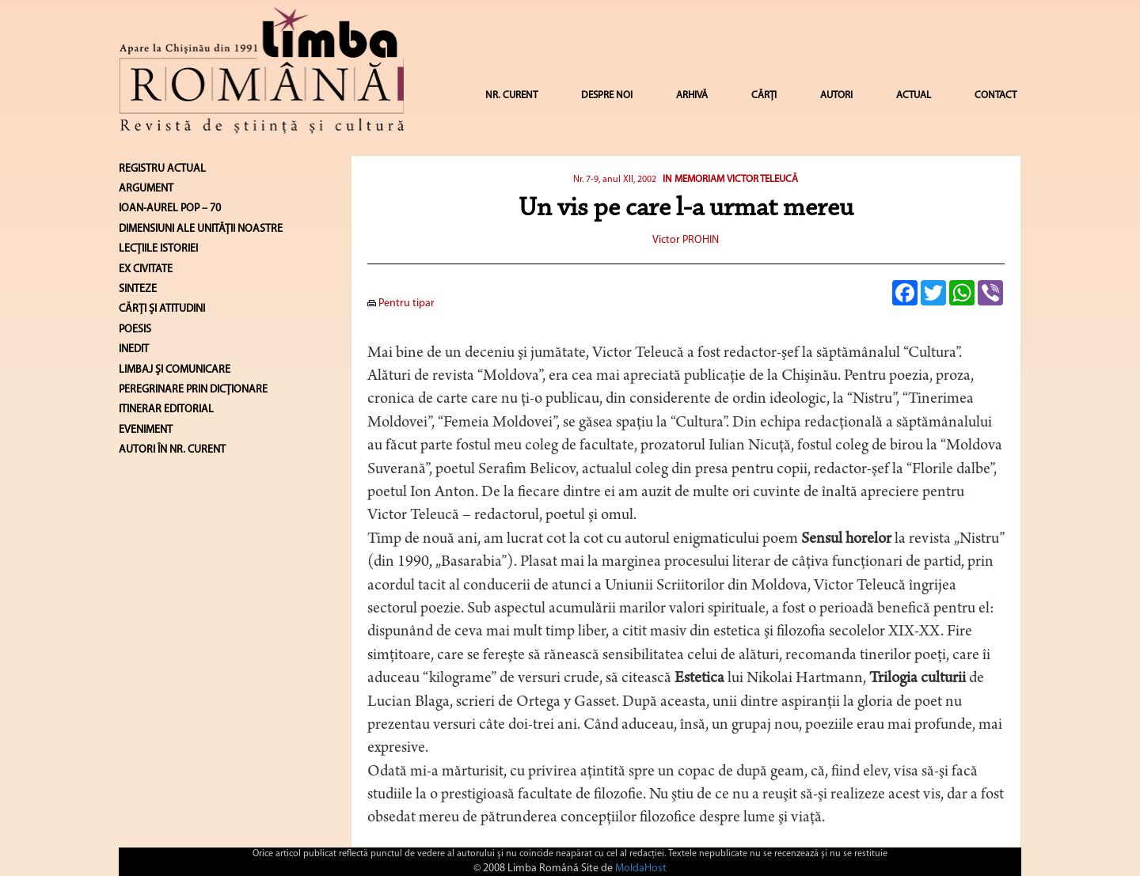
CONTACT (995, 95)
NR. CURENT (511, 95)
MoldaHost (641, 868)
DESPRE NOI (607, 95)
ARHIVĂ (692, 95)
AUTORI (836, 95)
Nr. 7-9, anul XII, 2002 (614, 179)
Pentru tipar (401, 303)
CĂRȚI (764, 95)
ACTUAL (913, 95)
